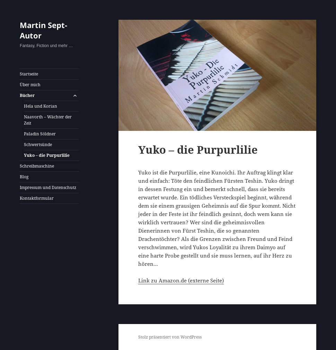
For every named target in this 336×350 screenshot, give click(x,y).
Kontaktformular (37, 198)
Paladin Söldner (40, 134)
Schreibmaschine (37, 166)
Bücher (27, 95)
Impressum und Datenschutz (48, 187)
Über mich (30, 85)
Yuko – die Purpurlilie (47, 155)
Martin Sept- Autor (43, 30)
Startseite (29, 74)
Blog (24, 177)
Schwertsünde (38, 144)
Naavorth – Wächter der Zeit (48, 120)
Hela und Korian (40, 106)
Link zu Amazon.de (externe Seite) (181, 280)
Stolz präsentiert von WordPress (170, 337)
